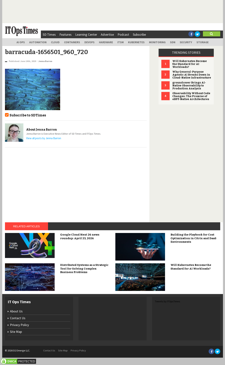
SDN (172, 42)
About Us (16, 311)
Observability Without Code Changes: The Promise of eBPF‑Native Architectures (191, 96)
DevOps (89, 42)
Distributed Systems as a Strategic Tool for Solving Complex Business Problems (84, 268)
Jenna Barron (45, 61)
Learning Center (86, 34)
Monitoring (157, 42)
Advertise (107, 34)
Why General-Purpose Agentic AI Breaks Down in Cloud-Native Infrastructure (191, 74)
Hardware (106, 42)
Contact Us (17, 318)
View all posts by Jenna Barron (43, 138)
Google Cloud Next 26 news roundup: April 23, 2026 (79, 236)
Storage (202, 42)
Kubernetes (136, 42)
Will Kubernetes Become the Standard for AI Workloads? (189, 64)
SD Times (49, 34)
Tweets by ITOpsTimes (167, 301)
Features (65, 34)
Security (186, 42)
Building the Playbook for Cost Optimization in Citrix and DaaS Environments (193, 238)
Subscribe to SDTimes (28, 115)
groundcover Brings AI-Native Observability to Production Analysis (189, 85)
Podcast (123, 34)
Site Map (16, 332)
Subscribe (139, 34)
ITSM (120, 42)
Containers (72, 42)
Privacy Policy (19, 325)
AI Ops (21, 42)
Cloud (55, 42)
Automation (38, 42)
